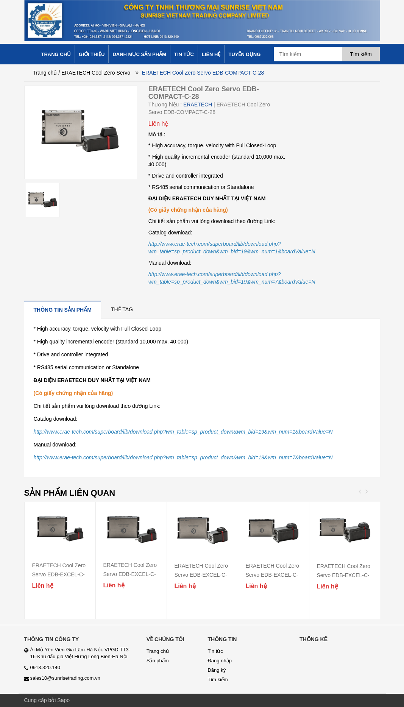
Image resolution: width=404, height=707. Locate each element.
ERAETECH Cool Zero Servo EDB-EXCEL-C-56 (272, 575)
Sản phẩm (158, 660)
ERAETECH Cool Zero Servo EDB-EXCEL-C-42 (201, 575)
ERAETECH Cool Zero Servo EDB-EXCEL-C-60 (344, 575)
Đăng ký (216, 670)
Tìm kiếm (217, 679)
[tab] (62, 309)
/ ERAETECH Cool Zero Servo (94, 73)
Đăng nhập (219, 660)
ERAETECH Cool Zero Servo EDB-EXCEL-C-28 (130, 574)
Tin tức (215, 651)
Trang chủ (45, 73)
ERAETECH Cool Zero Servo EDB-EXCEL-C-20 (59, 574)
